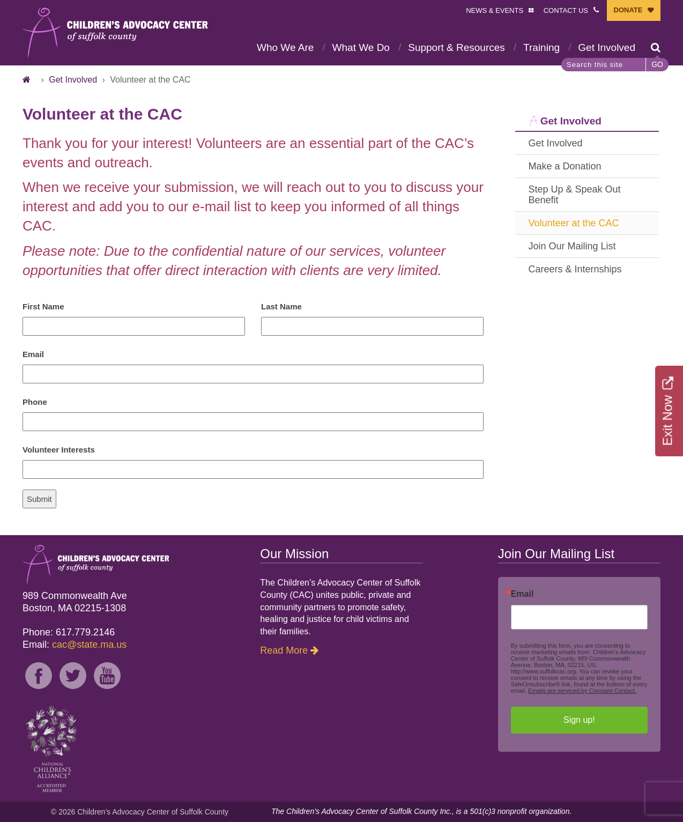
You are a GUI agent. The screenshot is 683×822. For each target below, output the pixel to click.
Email (33, 354)
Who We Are (285, 47)
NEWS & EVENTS (494, 10)
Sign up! (579, 719)
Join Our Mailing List (572, 246)
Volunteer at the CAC (574, 223)
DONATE (628, 10)
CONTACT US (566, 10)
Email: (75, 644)
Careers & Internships (575, 269)
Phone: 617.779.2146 (69, 632)
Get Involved (606, 47)
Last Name (281, 306)
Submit (39, 498)
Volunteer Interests (59, 449)
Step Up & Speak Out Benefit (575, 194)
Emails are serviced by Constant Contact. (582, 690)
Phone (35, 401)
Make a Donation (565, 166)
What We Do (361, 47)
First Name (43, 306)
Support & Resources (456, 47)
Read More (284, 650)
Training (541, 47)
